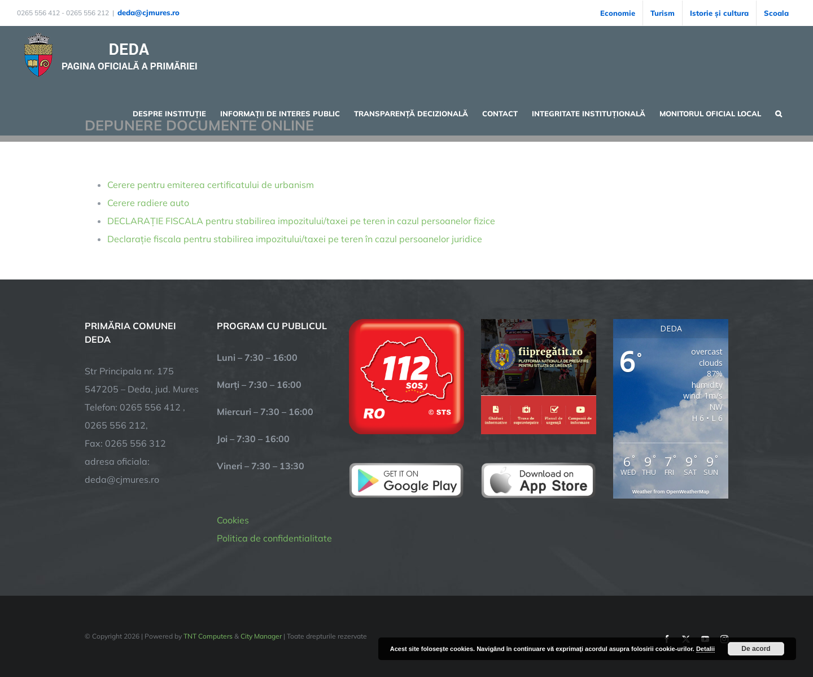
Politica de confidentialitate (274, 538)
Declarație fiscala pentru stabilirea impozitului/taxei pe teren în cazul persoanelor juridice (294, 238)
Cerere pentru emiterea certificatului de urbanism (210, 184)
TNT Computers (208, 636)
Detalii (705, 648)
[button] (778, 112)
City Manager (261, 636)
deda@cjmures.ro (148, 12)
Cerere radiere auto (148, 202)
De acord (755, 649)
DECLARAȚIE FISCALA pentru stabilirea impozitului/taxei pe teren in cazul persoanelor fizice (301, 220)
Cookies (233, 520)
